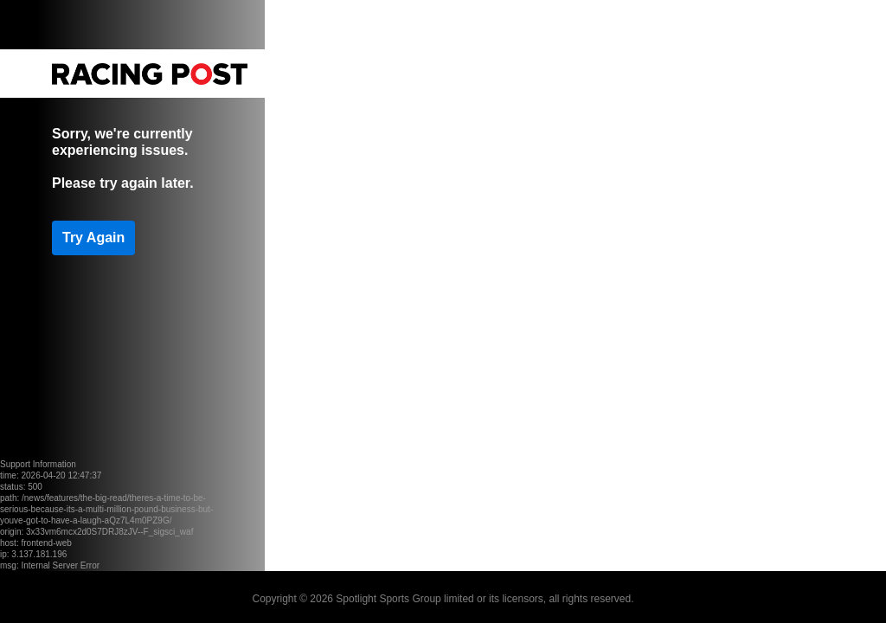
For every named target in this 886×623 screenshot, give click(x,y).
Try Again (93, 237)
